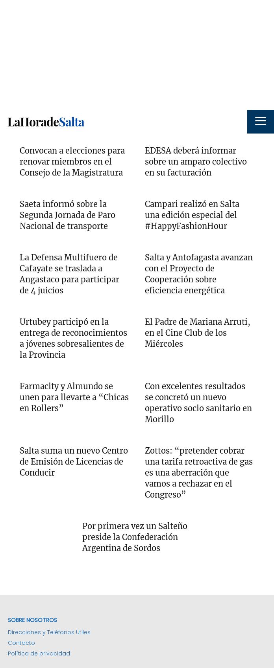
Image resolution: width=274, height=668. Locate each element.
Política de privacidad (39, 653)
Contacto (21, 643)
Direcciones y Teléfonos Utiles (49, 632)
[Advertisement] (137, 55)
